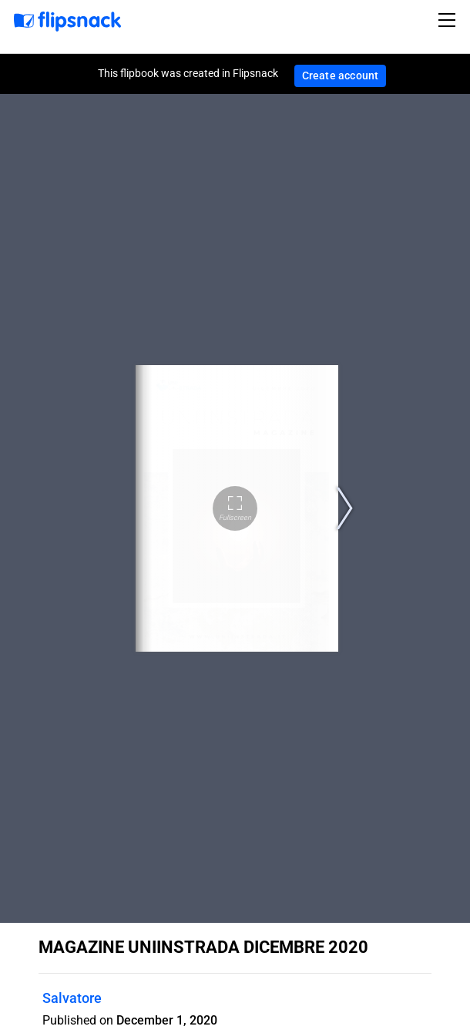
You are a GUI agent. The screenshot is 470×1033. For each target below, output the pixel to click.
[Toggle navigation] (449, 20)
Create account (340, 75)
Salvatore (72, 998)
